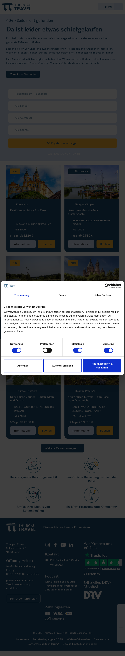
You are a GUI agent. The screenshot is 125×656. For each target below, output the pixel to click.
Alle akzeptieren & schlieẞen (102, 365)
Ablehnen (22, 365)
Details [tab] (62, 295)
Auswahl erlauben (62, 365)
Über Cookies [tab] (103, 295)
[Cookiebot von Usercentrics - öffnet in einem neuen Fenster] (107, 285)
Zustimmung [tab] (21, 295)
